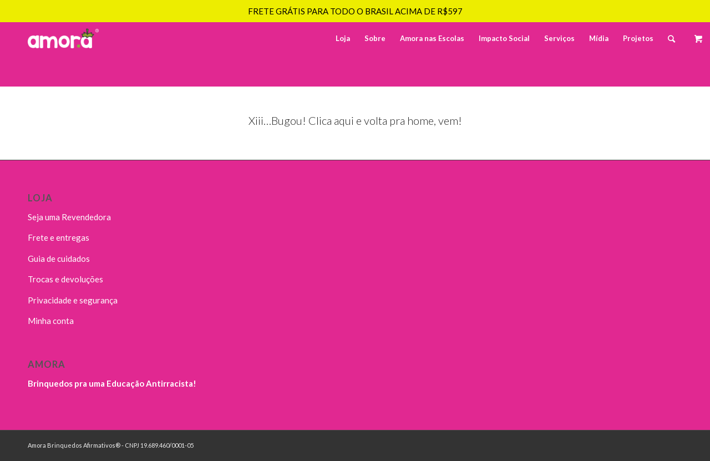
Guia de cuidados (59, 259)
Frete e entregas (58, 237)
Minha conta (51, 321)
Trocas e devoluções (65, 279)
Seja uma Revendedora (69, 217)
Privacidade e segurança (73, 300)
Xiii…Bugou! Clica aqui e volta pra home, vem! (355, 120)
